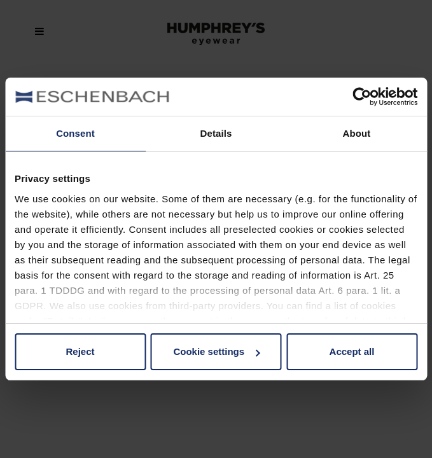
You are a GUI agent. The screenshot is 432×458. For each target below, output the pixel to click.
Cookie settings (216, 351)
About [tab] (357, 133)
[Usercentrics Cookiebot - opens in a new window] (361, 96)
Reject (80, 351)
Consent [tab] (75, 133)
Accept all (352, 351)
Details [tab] (216, 133)
